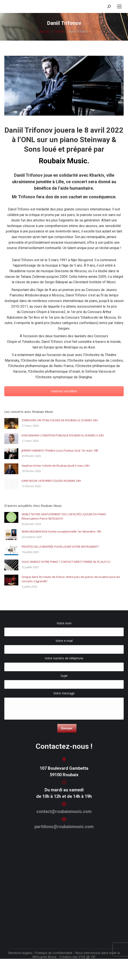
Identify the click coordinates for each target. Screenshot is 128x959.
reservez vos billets (64, 391)
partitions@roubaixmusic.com (64, 826)
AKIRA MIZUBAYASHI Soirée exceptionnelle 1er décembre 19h (61, 531)
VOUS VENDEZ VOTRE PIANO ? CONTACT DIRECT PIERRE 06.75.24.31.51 (66, 562)
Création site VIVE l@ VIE (77, 957)
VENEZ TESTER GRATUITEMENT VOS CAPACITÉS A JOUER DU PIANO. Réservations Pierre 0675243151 (64, 516)
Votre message (64, 695)
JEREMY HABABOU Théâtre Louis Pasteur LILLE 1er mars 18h (60, 450)
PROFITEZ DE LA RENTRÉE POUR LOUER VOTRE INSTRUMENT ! (60, 547)
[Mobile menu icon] (119, 6)
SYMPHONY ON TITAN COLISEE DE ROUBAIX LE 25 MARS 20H (60, 420)
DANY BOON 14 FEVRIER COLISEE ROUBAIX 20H (51, 481)
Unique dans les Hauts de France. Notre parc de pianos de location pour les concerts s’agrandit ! (71, 579)
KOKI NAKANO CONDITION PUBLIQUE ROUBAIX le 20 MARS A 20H (63, 435)
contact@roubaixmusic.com (64, 811)
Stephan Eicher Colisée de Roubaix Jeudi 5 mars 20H (55, 466)
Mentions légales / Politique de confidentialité (40, 953)
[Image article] (11, 423)
